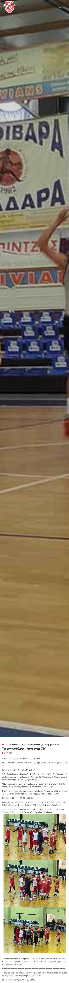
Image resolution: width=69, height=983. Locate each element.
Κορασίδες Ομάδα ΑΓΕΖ (31, 745)
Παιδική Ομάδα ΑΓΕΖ (50, 745)
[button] (59, 7)
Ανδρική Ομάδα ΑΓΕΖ (13, 745)
